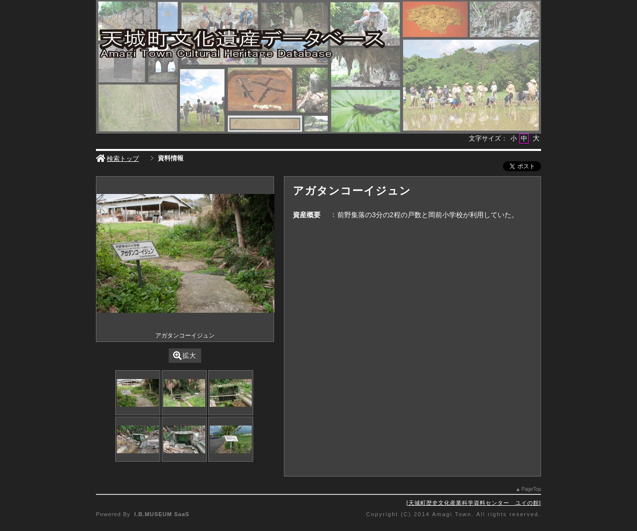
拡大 (184, 355)
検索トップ (117, 158)
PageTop (531, 489)
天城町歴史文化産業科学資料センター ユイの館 (474, 503)
